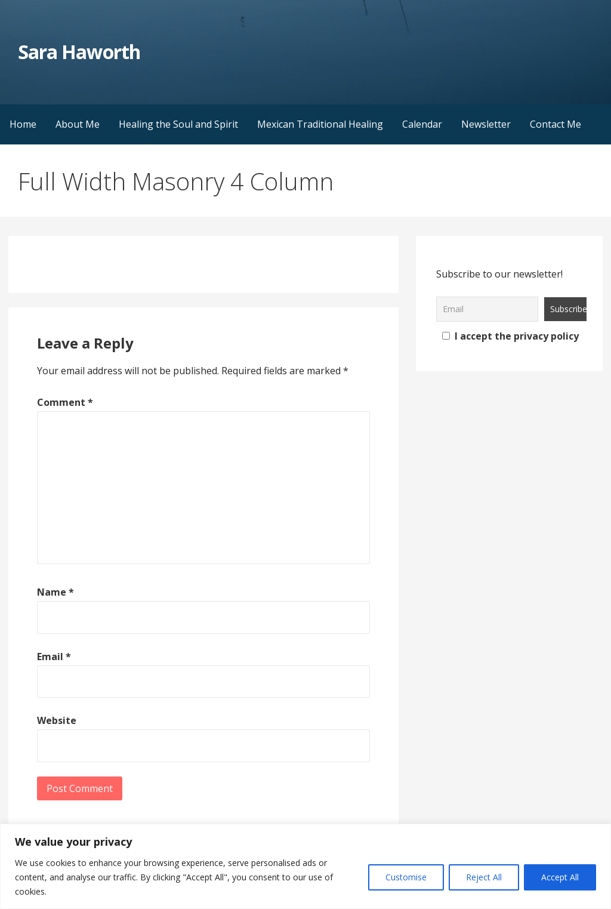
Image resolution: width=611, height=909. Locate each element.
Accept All (560, 877)
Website (56, 720)
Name (55, 592)
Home (23, 124)
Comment (65, 402)
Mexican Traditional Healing (320, 124)
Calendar (422, 124)
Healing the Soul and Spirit (178, 124)
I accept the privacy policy (510, 336)
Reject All (484, 877)
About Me (77, 124)
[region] (305, 866)
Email (54, 656)
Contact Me (555, 124)
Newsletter (486, 124)
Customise (406, 877)
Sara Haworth (79, 51)
